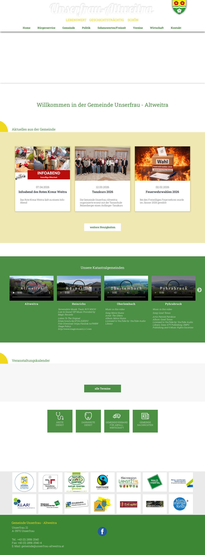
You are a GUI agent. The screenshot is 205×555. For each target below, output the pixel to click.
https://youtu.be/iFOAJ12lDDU (73, 320)
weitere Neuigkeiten (102, 227)
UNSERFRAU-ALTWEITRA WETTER (102, 452)
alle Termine (102, 388)
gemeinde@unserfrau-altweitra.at (42, 546)
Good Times (164, 312)
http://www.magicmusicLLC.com (75, 328)
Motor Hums (117, 312)
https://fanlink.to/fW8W (86, 323)
